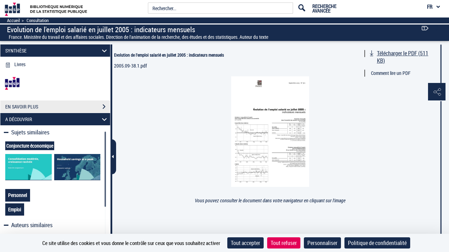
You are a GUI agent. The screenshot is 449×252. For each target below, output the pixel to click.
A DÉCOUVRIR (57, 119)
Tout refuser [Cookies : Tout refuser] (284, 243)
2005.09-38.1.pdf (130, 65)
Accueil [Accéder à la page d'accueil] (13, 20)
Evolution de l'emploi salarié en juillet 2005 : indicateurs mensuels (169, 55)
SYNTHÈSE (57, 50)
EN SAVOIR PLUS (57, 107)
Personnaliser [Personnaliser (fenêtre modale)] (322, 243)
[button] (437, 92)
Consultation (38, 20)
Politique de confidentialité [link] (377, 243)
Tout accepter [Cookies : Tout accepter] (245, 243)
